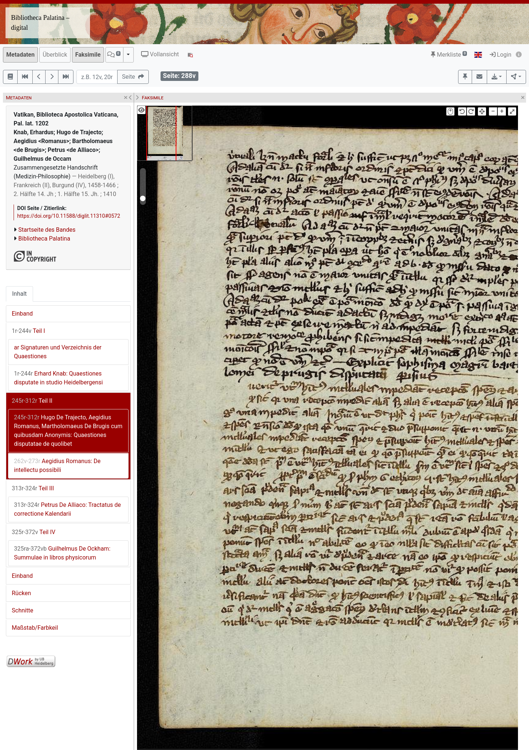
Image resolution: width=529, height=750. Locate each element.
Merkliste (449, 54)
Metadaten (20, 54)
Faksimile (88, 54)
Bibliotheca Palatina (44, 238)
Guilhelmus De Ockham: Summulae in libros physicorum (62, 553)
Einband (22, 313)
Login (500, 54)
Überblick (55, 54)
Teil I (28, 330)
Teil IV (33, 532)
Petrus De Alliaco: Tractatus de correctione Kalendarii (67, 509)
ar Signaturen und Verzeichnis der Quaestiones (57, 352)
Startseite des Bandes (47, 229)
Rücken (21, 593)
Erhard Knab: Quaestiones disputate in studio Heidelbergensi (58, 378)
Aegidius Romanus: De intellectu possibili (57, 465)
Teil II (32, 400)
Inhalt (19, 293)
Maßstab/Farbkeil (35, 627)
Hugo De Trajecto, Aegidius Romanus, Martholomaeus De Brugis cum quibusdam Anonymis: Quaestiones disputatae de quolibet (68, 430)
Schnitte (22, 610)
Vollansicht (160, 54)
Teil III (33, 488)
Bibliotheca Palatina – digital (40, 22)
